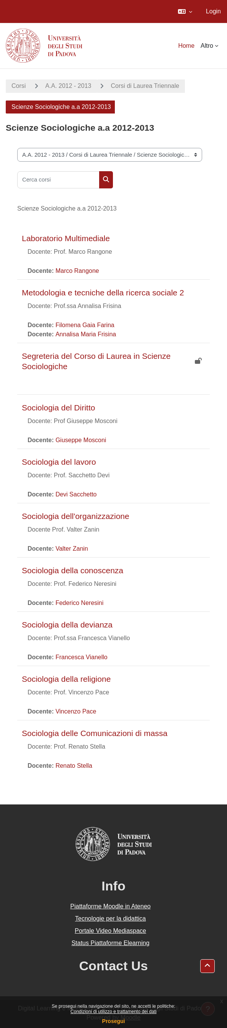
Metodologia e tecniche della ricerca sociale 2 (103, 292)
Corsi (18, 86)
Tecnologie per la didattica (110, 918)
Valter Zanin (72, 548)
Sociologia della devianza (67, 624)
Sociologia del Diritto (58, 407)
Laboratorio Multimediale (66, 238)
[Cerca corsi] (58, 179)
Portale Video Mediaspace (110, 930)
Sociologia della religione (66, 679)
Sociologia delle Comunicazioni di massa (95, 733)
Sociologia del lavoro (59, 461)
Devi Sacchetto (76, 494)
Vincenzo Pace (76, 711)
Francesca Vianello (82, 657)
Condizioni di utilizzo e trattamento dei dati (113, 1011)
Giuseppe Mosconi (81, 440)
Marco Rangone (77, 271)
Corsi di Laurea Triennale (145, 86)
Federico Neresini (79, 603)
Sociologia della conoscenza (72, 570)
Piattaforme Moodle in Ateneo (110, 906)
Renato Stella (74, 765)
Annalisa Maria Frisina (86, 334)
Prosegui (113, 1021)
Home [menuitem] (186, 45)
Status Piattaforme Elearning (111, 943)
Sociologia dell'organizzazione (75, 516)
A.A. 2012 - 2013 (68, 86)
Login (213, 11)
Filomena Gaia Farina (85, 325)
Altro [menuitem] (207, 45)
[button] (185, 11)
